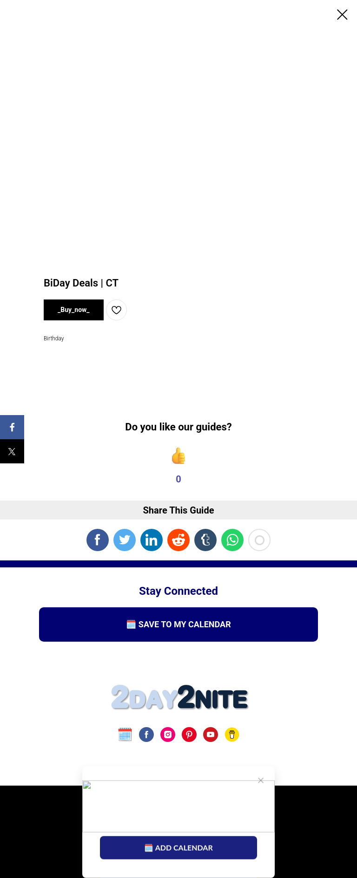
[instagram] (167, 734)
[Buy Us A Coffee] (232, 734)
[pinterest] (189, 734)
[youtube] (210, 734)
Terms (121, 810)
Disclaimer (228, 810)
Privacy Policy (170, 810)
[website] (125, 734)
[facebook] (146, 734)
